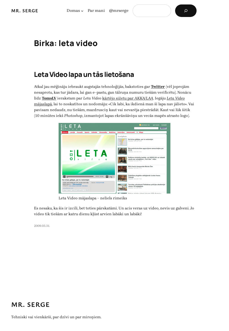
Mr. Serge (24, 10)
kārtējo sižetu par (127, 98)
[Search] (186, 10)
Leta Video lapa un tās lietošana (84, 74)
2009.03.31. (42, 226)
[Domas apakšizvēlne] (82, 11)
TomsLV (49, 98)
